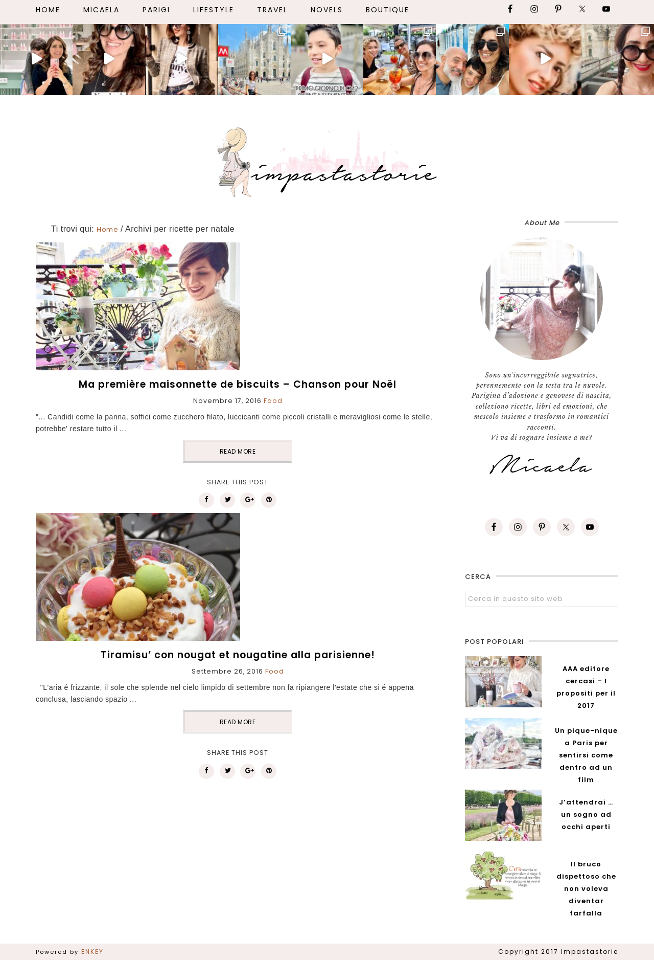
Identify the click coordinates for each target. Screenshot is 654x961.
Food (273, 400)
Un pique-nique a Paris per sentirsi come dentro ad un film (586, 755)
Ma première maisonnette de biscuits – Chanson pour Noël (237, 384)
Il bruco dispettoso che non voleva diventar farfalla (586, 888)
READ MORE (238, 451)
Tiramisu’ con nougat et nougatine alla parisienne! (238, 655)
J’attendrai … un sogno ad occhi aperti (586, 814)
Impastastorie (327, 160)
